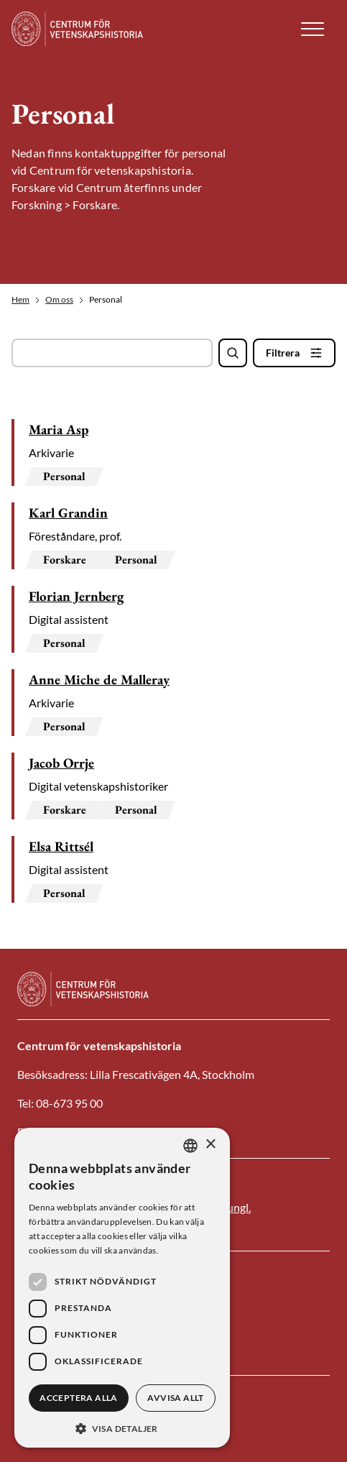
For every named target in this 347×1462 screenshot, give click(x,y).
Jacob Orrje (61, 763)
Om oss (59, 299)
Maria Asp (58, 429)
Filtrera (283, 352)
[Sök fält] (112, 353)
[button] (312, 29)
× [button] (210, 1144)
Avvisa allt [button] (175, 1397)
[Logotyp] (86, 29)
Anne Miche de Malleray (99, 680)
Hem (20, 299)
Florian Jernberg (76, 596)
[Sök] (232, 353)
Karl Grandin (68, 513)
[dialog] (122, 1288)
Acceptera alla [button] (79, 1397)
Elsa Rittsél (61, 846)
